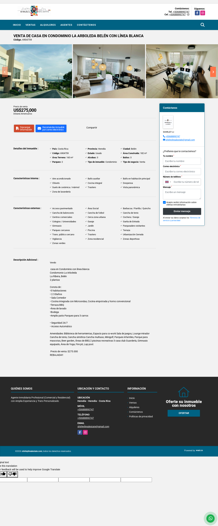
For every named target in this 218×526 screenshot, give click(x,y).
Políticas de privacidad (141, 416)
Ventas (31, 25)
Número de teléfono (172, 176)
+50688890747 (181, 11)
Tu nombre (168, 156)
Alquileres (48, 25)
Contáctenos (86, 25)
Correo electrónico (172, 166)
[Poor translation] (12, 474)
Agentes (66, 25)
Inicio (17, 25)
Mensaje (167, 187)
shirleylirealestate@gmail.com (180, 139)
